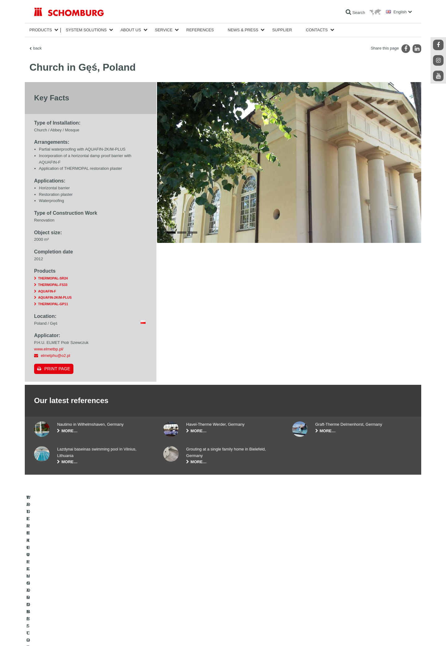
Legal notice (60, 633)
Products (40, 30)
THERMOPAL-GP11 (53, 304)
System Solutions (86, 30)
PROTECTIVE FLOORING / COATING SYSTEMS (75, 601)
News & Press (243, 30)
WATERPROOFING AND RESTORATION (68, 583)
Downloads (172, 592)
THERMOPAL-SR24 (53, 278)
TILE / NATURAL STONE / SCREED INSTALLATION (77, 592)
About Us (130, 30)
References (200, 30)
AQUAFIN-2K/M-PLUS (55, 297)
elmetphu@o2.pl (55, 355)
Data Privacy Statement (89, 633)
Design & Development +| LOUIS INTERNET (384, 633)
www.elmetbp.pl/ (48, 349)
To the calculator (176, 583)
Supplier (282, 30)
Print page (57, 368)
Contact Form (174, 601)
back (37, 48)
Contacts (317, 30)
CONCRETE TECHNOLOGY (58, 611)
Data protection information (128, 633)
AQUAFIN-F (47, 291)
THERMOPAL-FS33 (53, 285)
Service (164, 30)
